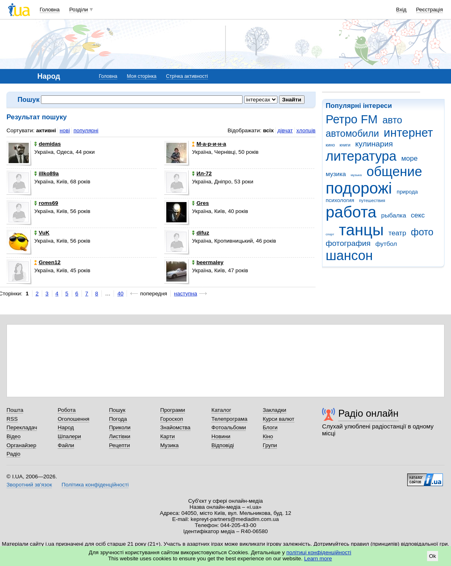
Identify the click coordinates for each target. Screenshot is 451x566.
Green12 (47, 262)
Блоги (270, 427)
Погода (118, 419)
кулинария (374, 144)
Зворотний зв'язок (29, 485)
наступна (185, 294)
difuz (200, 233)
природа (407, 192)
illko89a (46, 173)
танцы (361, 230)
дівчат (285, 130)
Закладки (274, 410)
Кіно (268, 436)
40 (120, 294)
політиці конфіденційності (318, 552)
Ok (432, 556)
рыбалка (393, 215)
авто (392, 120)
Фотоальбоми (228, 427)
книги (344, 144)
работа (351, 212)
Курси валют (278, 419)
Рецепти (119, 445)
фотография (348, 243)
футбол (386, 243)
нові (65, 130)
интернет (408, 132)
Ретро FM (352, 119)
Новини (220, 436)
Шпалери (69, 436)
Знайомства (175, 427)
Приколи (120, 427)
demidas (47, 144)
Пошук (117, 410)
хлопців (306, 130)
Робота (66, 410)
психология (340, 200)
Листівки (120, 436)
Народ (66, 427)
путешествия (372, 200)
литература (361, 156)
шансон (349, 255)
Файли (66, 445)
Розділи (78, 9)
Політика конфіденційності (95, 485)
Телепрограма (229, 419)
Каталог (221, 410)
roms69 (46, 203)
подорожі (359, 188)
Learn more (318, 558)
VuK (41, 233)
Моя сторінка (142, 76)
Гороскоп (171, 419)
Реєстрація (429, 9)
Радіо (13, 454)
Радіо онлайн (368, 413)
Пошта (14, 410)
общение (394, 171)
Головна (50, 9)
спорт (330, 234)
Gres (200, 203)
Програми (172, 410)
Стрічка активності (187, 76)
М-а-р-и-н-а (209, 144)
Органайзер (21, 445)
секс (418, 215)
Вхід (401, 9)
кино (330, 144)
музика (336, 173)
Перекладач (21, 427)
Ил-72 (202, 173)
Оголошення (73, 419)
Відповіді (222, 445)
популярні (85, 130)
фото (422, 232)
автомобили (352, 133)
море (409, 158)
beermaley (207, 262)
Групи (270, 445)
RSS (12, 419)
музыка (356, 175)
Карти (167, 436)
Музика (169, 445)
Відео (13, 436)
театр (397, 233)
